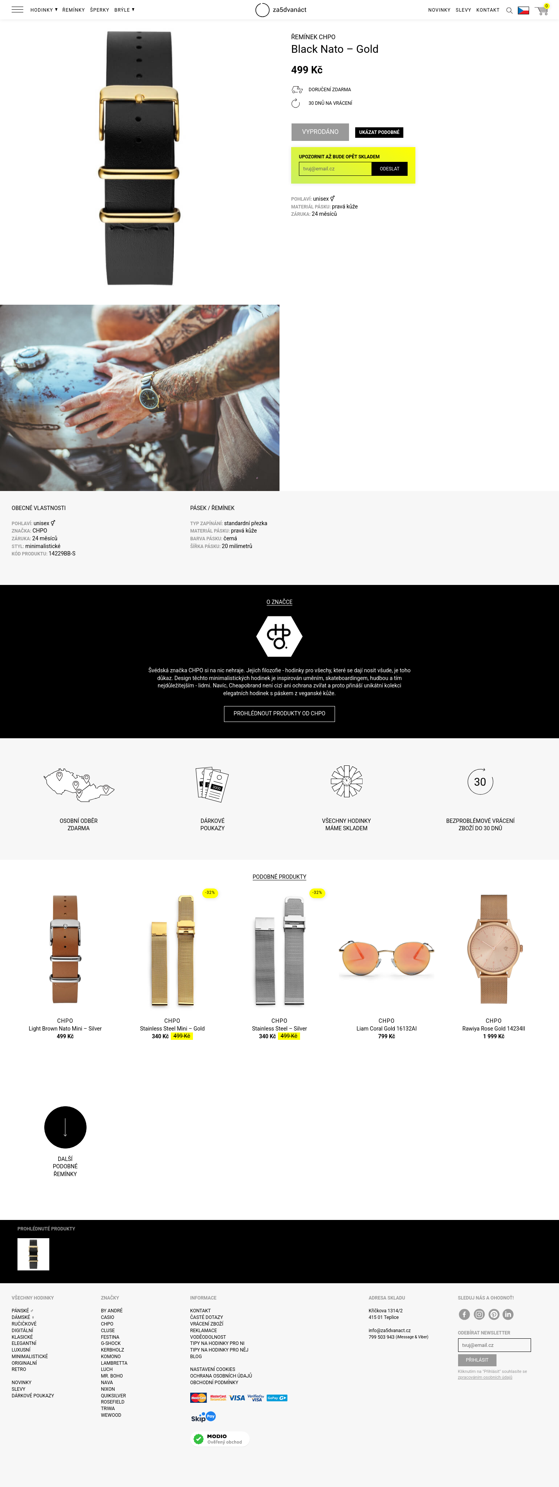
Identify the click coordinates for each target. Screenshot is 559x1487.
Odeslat (389, 169)
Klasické (22, 1337)
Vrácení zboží (206, 1324)
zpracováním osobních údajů (485, 1377)
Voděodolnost (208, 1337)
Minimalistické (30, 1356)
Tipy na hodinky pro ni (217, 1343)
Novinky (21, 1382)
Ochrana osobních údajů (221, 1376)
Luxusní (21, 1350)
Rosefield (113, 1402)
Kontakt (200, 1310)
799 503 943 (382, 1337)
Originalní (24, 1363)
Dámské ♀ (23, 1317)
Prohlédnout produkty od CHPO (279, 713)
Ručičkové (24, 1324)
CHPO (327, 37)
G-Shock (111, 1343)
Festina (110, 1337)
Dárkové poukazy (33, 1396)
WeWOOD (111, 1415)
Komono (111, 1356)
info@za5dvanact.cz (390, 1330)
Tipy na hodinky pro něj (219, 1350)
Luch (107, 1369)
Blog (196, 1356)
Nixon (108, 1389)
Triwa (108, 1408)
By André (112, 1310)
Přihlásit (477, 1360)
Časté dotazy (206, 1317)
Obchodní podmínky (214, 1382)
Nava (107, 1382)
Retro (19, 1369)
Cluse (108, 1330)
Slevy (18, 1389)
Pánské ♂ (23, 1310)
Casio (107, 1317)
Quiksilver (113, 1396)
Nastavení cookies (212, 1369)
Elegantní (24, 1343)
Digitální (22, 1330)
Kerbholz (112, 1350)
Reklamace (203, 1330)
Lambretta (114, 1363)
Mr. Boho (112, 1376)
